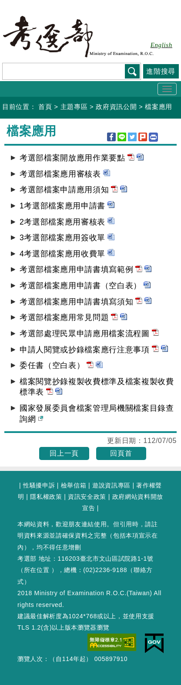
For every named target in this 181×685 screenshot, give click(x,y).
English (161, 44)
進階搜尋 (160, 71)
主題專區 (74, 106)
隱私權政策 (46, 496)
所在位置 (37, 569)
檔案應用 (158, 106)
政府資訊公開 (116, 106)
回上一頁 (64, 453)
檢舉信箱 (74, 485)
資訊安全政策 (87, 496)
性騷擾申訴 (39, 485)
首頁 (45, 106)
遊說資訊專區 (111, 485)
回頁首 (121, 453)
